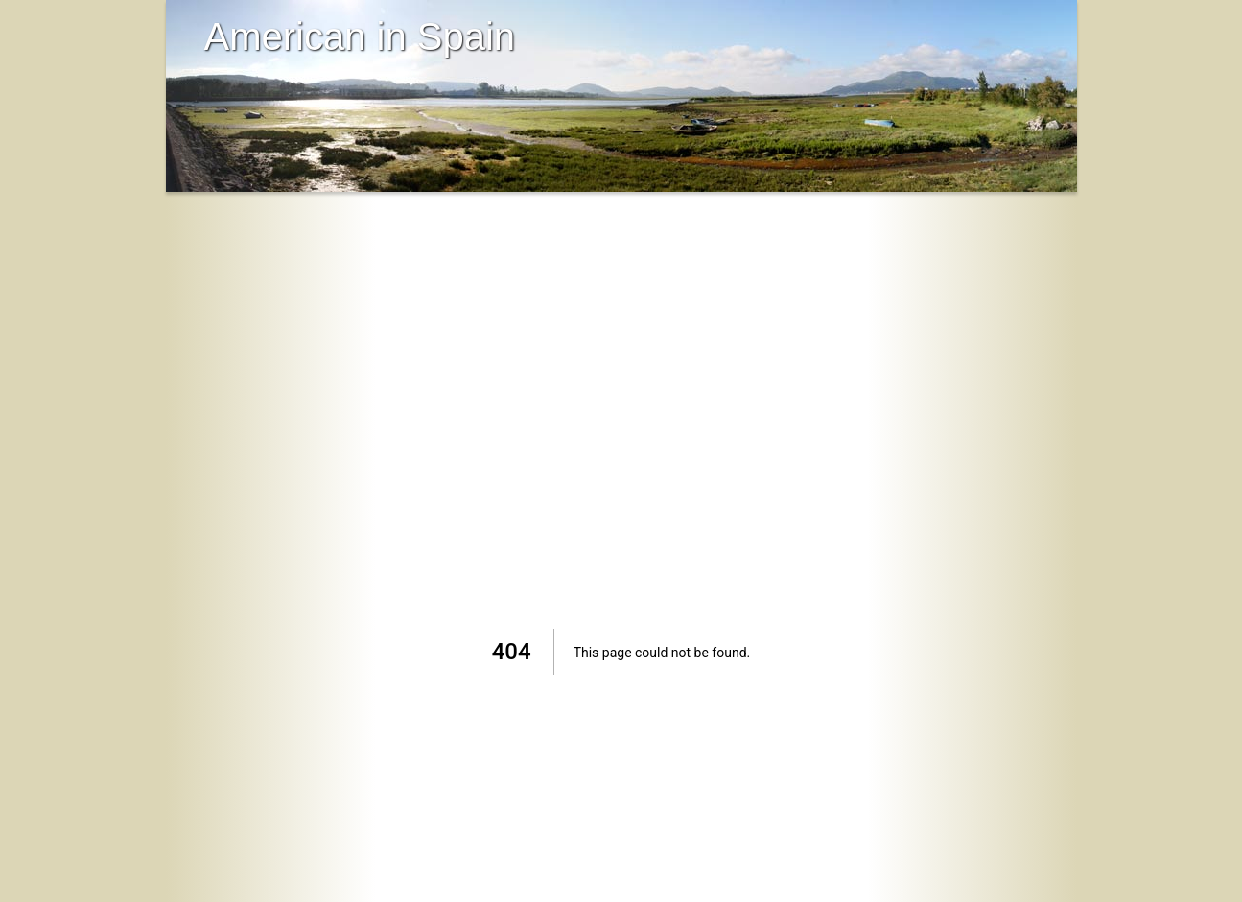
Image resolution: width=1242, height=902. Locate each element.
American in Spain (360, 36)
